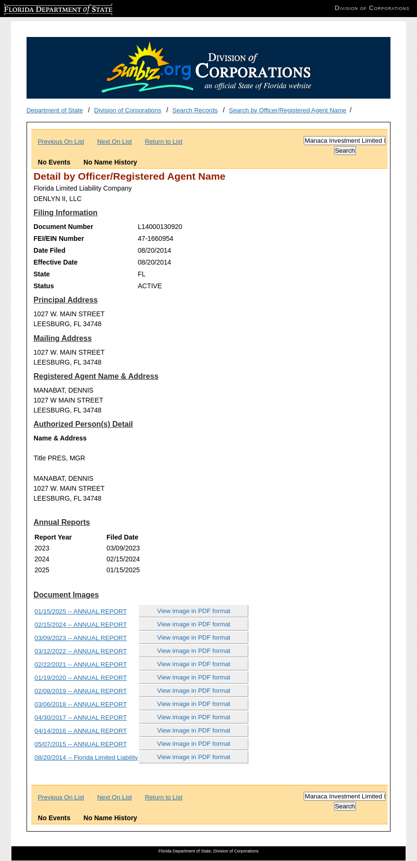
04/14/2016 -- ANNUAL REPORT (81, 730)
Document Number (63, 226)
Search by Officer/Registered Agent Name (287, 110)
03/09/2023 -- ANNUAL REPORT (81, 637)
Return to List (163, 141)
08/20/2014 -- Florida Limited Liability (86, 757)
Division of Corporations (128, 110)
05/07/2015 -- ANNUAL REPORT (81, 744)
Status (44, 286)
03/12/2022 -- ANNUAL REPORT (81, 651)
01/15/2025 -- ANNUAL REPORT (81, 611)
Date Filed (49, 250)
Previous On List (61, 141)
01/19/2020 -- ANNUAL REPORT (81, 677)
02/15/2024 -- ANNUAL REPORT (81, 624)
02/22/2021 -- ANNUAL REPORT (81, 664)
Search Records (195, 110)
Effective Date (56, 262)
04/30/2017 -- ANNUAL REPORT (81, 717)
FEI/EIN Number (59, 238)
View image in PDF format (194, 610)
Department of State (55, 110)
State (42, 274)
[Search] (345, 140)
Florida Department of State (43, 7)
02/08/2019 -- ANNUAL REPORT (81, 691)
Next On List (114, 141)
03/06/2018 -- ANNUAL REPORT (81, 704)
